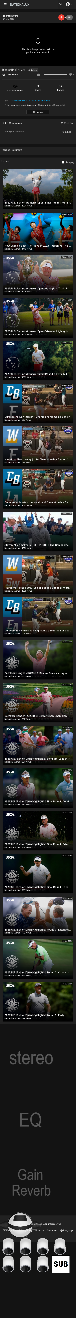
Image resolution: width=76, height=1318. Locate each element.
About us (39, 1230)
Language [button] (66, 1230)
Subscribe (61, 17)
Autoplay (70, 162)
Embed (60, 87)
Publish (66, 132)
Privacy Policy (25, 1230)
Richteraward (10, 15)
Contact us (52, 1230)
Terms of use (9, 1230)
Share (38, 87)
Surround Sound (15, 88)
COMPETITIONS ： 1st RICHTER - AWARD (30, 100)
